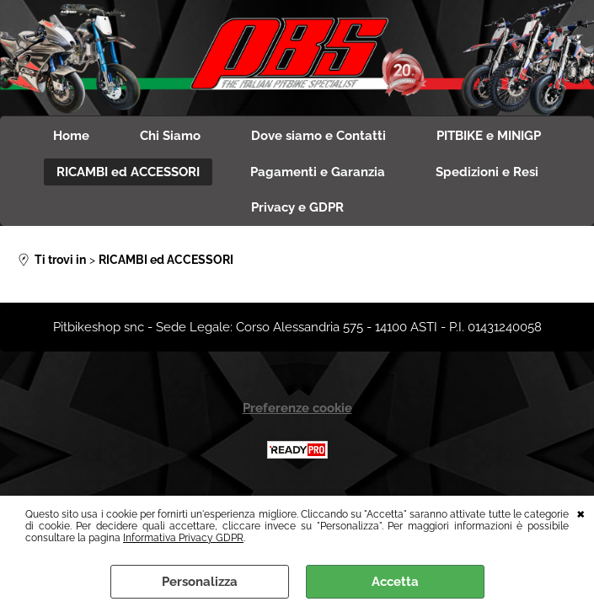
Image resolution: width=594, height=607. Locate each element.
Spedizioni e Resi (487, 172)
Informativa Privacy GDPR (183, 538)
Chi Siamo (170, 135)
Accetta (395, 581)
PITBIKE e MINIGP (488, 135)
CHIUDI (581, 512)
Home (71, 135)
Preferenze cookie (297, 408)
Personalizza (200, 581)
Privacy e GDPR (297, 207)
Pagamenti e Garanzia (317, 172)
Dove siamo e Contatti (318, 135)
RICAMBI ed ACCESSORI (128, 172)
